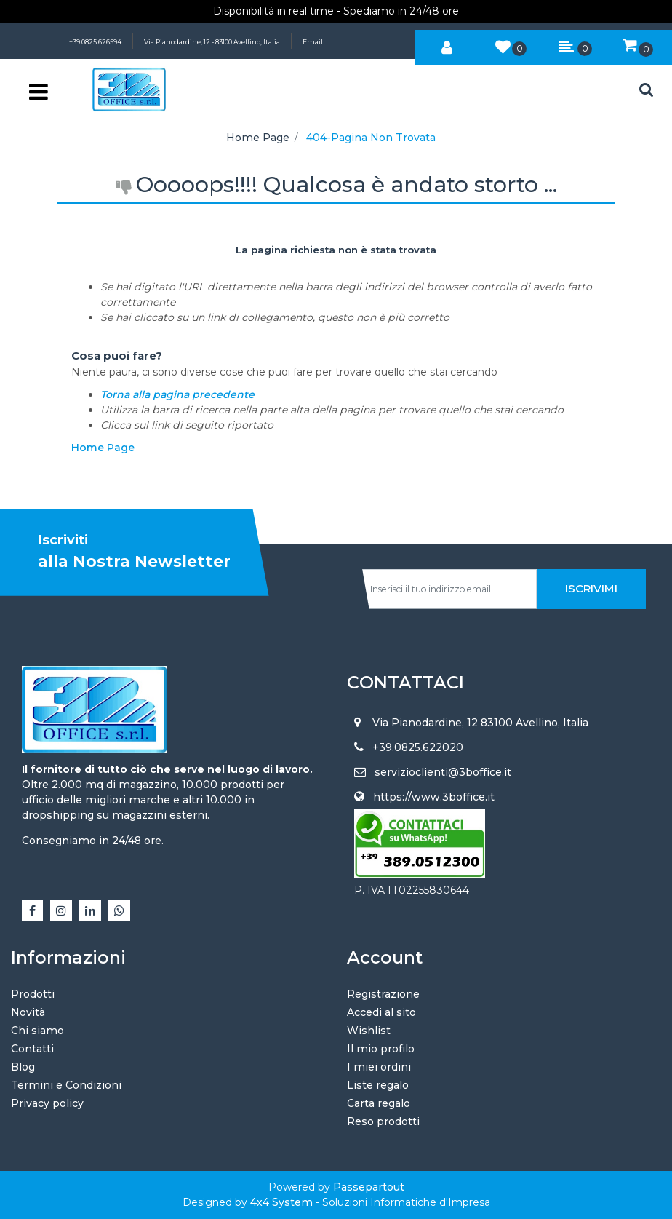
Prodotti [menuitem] (33, 994)
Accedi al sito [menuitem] (381, 1012)
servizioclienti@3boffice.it (443, 772)
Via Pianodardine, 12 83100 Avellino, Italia (480, 722)
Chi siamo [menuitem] (37, 1030)
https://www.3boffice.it (434, 796)
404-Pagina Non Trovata (371, 137)
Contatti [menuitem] (32, 1048)
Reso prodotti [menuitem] (383, 1121)
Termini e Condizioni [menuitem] (66, 1085)
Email (313, 42)
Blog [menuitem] (23, 1066)
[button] (591, 589)
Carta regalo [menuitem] (378, 1103)
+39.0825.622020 (417, 747)
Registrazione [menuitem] (383, 994)
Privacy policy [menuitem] (47, 1103)
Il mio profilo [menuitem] (381, 1048)
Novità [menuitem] (28, 1012)
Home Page (257, 137)
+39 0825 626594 (95, 42)
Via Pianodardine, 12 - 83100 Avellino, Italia (212, 42)
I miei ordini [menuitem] (379, 1066)
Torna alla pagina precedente (177, 394)
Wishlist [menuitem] (369, 1030)
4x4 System (281, 1202)
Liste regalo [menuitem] (378, 1085)
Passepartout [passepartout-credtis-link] (368, 1187)
